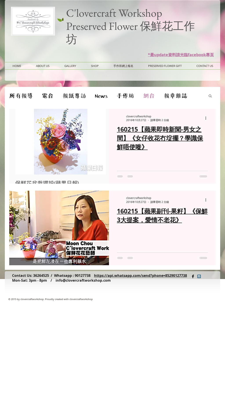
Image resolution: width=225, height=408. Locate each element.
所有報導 (21, 96)
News (101, 96)
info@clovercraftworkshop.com (83, 280)
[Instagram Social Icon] (199, 276)
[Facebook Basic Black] (193, 276)
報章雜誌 (175, 96)
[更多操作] (207, 118)
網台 (149, 96)
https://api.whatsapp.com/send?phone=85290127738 (140, 275)
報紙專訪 (74, 96)
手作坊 (125, 96)
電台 (48, 96)
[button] (210, 96)
